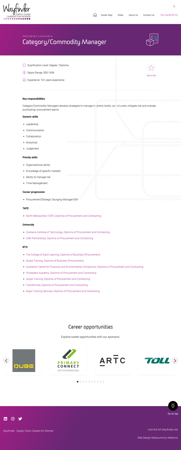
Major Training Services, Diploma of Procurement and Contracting (63, 291)
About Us (133, 15)
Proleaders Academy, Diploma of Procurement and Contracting (61, 272)
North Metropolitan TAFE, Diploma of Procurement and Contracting (63, 215)
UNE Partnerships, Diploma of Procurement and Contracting (59, 238)
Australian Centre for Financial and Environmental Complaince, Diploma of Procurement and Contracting (84, 266)
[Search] (174, 6)
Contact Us (148, 15)
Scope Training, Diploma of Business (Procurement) (55, 260)
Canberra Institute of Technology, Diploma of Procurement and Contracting (68, 232)
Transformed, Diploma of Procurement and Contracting (57, 285)
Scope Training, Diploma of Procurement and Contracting (58, 279)
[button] (6, 360)
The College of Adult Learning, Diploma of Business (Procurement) (63, 254)
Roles (120, 15)
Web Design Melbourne (150, 437)
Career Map (106, 15)
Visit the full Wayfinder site (163, 429)
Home (95, 14)
